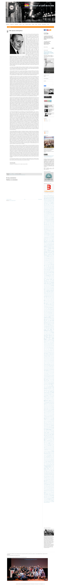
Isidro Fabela (51, 342)
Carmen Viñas (52, 263)
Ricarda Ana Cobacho (48, 470)
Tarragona (53, 484)
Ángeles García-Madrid (52, 223)
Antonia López (48, 226)
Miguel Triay (51, 430)
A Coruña (46, 203)
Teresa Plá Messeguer (49, 487)
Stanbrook (49, 483)
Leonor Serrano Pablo (46, 389)
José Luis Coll (49, 361)
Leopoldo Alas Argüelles (51, 389)
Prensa (45, 453)
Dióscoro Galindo (49, 285)
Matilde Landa (48, 424)
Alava (53, 206)
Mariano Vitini (47, 419)
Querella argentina (49, 455)
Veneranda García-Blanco (50, 494)
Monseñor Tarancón (52, 432)
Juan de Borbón (47, 374)
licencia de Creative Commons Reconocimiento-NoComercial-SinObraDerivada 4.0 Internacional (49, 156)
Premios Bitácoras (52, 452)
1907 (51, 195)
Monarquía (48, 432)
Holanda (53, 335)
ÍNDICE (48, 24)
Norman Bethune (50, 437)
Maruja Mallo (49, 421)
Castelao (49, 266)
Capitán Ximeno (45, 256)
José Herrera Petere (52, 360)
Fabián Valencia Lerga (52, 303)
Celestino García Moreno (46, 268)
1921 (53, 196)
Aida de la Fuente (51, 206)
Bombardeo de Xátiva (46, 250)
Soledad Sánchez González (48, 482)
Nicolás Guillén (46, 436)
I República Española (48, 337)
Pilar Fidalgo (53, 449)
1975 (50, 201)
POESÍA (36, 24)
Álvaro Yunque (47, 213)
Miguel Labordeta (45, 430)
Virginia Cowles (46, 500)
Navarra (48, 434)
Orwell (44, 440)
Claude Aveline (45, 272)
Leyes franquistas (50, 391)
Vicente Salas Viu (46, 497)
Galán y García (47, 320)
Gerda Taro (51, 325)
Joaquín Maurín (50, 350)
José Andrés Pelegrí (47, 354)
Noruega (53, 437)
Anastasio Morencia (50, 218)
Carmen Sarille (46, 263)
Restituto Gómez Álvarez (51, 467)
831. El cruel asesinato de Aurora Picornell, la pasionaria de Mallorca (51, 110)
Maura (47, 425)
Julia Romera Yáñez (52, 382)
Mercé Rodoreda (47, 427)
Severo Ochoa (52, 480)
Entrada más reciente (8, 199)
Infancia (53, 340)
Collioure (53, 273)
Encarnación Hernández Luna (48, 297)
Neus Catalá (51, 435)
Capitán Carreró (49, 255)
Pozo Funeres (49, 452)
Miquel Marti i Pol (49, 431)
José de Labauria (51, 357)
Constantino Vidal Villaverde (51, 277)
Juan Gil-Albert (48, 376)
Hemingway (52, 332)
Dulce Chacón (52, 288)
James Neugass (49, 344)
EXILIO (23, 24)
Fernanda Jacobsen (47, 308)
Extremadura (47, 303)
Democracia (52, 282)
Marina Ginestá (52, 419)
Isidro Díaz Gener (48, 342)
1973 (48, 201)
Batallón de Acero (52, 242)
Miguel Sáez (48, 430)
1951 (52, 199)
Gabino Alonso (47, 132)
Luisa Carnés (48, 399)
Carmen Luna (46, 262)
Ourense (49, 440)
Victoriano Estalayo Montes (46, 499)
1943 (52, 198)
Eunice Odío (51, 302)
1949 (49, 199)
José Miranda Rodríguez (46, 366)
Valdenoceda (52, 492)
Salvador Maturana (52, 477)
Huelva (44, 336)
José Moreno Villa (51, 366)
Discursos (52, 285)
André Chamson (49, 219)
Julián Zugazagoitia (51, 383)
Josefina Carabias (46, 370)
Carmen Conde (47, 260)
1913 (46, 196)
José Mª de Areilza (47, 362)
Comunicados (47, 275)
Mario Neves (45, 420)
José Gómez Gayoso (48, 360)
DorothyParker (52, 287)
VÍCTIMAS (20, 24)
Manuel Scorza (47, 407)
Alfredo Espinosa (52, 211)
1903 (47, 195)
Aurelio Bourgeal (50, 235)
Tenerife (51, 485)
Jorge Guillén (49, 352)
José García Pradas (47, 359)
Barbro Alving (53, 238)
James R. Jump (52, 344)
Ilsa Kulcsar (48, 339)
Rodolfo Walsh (45, 473)
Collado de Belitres (50, 273)
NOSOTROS (39, 24)
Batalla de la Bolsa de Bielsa (49, 241)
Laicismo (53, 386)
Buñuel (44, 252)
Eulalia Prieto (45, 302)
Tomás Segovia (47, 489)
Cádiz (44, 253)
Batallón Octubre (49, 243)
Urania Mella (47, 492)
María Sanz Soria (45, 417)
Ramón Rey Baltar (46, 463)
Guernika (48, 329)
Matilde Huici (45, 424)
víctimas (53, 497)
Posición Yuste (45, 452)
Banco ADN (49, 238)
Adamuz (49, 204)
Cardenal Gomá (51, 256)
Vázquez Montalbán (46, 494)
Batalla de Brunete (48, 240)
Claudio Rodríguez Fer (49, 272)
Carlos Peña (45, 258)
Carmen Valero (49, 263)
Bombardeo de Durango (46, 248)
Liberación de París (49, 392)
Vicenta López (48, 495)
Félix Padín (46, 307)
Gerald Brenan (48, 325)
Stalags (46, 483)
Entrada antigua (40, 199)
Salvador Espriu (48, 477)
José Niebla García (47, 367)
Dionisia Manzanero (46, 285)
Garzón (49, 321)
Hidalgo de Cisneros (48, 334)
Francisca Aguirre (50, 312)
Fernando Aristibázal (52, 308)
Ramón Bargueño (45, 460)
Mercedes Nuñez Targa (51, 427)
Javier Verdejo (50, 345)
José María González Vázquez (47, 364)
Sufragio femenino (48, 484)
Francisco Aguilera (47, 313)
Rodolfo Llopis (52, 472)
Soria (44, 483)
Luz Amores (51, 399)
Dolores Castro (50, 286)
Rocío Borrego (49, 472)
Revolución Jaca (46, 469)
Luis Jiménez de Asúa (49, 397)
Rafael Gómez (45, 458)
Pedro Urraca (47, 447)
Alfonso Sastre (45, 211)
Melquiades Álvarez (52, 426)
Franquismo (45, 317)
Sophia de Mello (52, 482)
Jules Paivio (46, 382)
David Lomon (49, 282)
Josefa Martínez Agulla (46, 369)
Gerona (53, 325)
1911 (44, 196)
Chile (47, 271)
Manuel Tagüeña (50, 407)
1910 (53, 195)
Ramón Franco (52, 460)
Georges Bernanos (45, 325)
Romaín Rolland (48, 473)
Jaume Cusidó (48, 345)
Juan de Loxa (50, 374)
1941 (49, 198)
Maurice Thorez (49, 425)
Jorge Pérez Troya (52, 352)
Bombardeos (49, 250)
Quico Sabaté (52, 455)
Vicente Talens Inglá (50, 497)
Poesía (52, 451)
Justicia (51, 384)
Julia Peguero (49, 382)
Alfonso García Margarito (46, 210)
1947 (47, 199)
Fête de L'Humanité (49, 310)
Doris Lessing (50, 287)
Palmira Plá (47, 442)
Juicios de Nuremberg (51, 381)
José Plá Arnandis (51, 367)
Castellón (51, 266)
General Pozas (46, 323)
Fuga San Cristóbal (52, 318)
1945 (44, 199)
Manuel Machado (50, 405)
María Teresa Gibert (52, 417)
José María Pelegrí (52, 364)
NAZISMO (33, 24)
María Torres (46, 133)
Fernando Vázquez (45, 310)
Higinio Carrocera (52, 334)
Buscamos (51, 252)
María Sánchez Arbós (47, 416)
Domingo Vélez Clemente (46, 287)
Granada (51, 327)
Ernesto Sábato (51, 300)
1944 (53, 198)
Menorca (44, 427)
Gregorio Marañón (48, 328)
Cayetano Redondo (49, 267)
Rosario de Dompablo (52, 475)
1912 (45, 196)
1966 (50, 200)
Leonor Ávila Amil (49, 388)
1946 (45, 199)
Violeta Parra (51, 499)
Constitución (45, 278)
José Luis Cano (46, 361)
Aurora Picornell (50, 236)
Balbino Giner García (50, 237)
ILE (46, 339)
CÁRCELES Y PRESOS (28, 24)
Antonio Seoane (52, 230)
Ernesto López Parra (47, 300)
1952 (53, 199)
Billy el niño (53, 245)
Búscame (48, 252)
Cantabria (47, 255)
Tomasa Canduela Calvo (51, 489)
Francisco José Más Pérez (47, 315)
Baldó (47, 238)
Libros (53, 392)
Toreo (49, 490)
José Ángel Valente (51, 354)
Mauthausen (52, 425)
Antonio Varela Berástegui (49, 231)
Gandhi (47, 321)
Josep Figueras (46, 371)
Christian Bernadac (50, 271)
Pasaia (51, 442)
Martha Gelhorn (51, 420)
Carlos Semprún (51, 258)
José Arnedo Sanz (48, 355)
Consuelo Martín (48, 278)
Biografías (45, 246)
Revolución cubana (52, 468)
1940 (47, 198)
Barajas (50, 238)
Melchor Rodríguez (47, 426)
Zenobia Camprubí (48, 502)
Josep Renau (49, 371)
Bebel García (52, 243)
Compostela (45, 275)
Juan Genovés (45, 376)
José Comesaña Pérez (47, 357)
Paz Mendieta (49, 444)
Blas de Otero (51, 246)
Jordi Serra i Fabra (45, 352)
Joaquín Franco (47, 350)
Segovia (44, 480)
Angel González (48, 220)
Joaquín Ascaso (45, 349)
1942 (50, 198)
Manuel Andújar (51, 402)
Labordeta (51, 386)
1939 (46, 198)
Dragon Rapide (49, 288)
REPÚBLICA (7, 24)
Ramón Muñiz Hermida (47, 462)
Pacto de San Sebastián (49, 441)
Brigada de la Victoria (50, 251)
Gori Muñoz (46, 327)
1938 (44, 198)
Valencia (45, 493)
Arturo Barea (47, 233)
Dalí (44, 282)
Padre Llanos (53, 441)
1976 (52, 201)
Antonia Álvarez (52, 225)
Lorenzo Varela (49, 394)
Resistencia (47, 467)
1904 (48, 195)
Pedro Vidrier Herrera (50, 447)
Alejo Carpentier (52, 209)
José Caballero (45, 356)
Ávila (44, 237)
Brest (47, 251)
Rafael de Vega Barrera (52, 457)
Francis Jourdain (46, 312)
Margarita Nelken (50, 410)
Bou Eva (46, 251)
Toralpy (48, 490)
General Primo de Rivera (50, 323)
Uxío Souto (50, 492)
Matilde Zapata (45, 425)
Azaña (45, 237)
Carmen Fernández (48, 261)
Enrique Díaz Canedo (50, 298)
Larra (51, 387)
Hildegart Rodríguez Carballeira (47, 335)
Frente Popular (49, 317)
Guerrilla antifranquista (49, 330)
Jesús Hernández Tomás (50, 347)
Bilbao (51, 245)
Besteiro (49, 245)
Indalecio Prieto (50, 340)
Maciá (53, 399)
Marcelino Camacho (46, 409)
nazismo (53, 434)
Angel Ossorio (48, 221)
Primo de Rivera (52, 453)
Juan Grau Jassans (49, 377)
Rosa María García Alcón (46, 475)
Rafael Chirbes (45, 457)
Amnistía (47, 215)
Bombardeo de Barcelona (51, 247)
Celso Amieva (50, 268)
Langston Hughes (45, 387)
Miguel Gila (45, 429)
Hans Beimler (51, 331)
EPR (44, 300)
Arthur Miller (45, 233)
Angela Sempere (47, 223)
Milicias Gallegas (45, 431)
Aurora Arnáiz (47, 236)
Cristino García (49, 280)
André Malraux (52, 219)
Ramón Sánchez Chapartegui (51, 463)
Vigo (49, 499)
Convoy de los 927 (52, 278)
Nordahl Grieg (47, 437)
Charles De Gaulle (47, 270)
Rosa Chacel (52, 474)
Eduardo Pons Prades (49, 290)
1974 (49, 201)
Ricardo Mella (52, 470)
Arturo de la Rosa (51, 233)
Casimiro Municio (45, 266)
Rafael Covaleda (48, 457)
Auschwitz (53, 236)
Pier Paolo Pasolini (50, 449)
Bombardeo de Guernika (51, 248)
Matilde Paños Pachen (52, 424)
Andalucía (46, 219)
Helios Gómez (49, 332)
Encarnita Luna (47, 298)
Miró (51, 431)
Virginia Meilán (49, 500)
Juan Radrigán (49, 379)
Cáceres (53, 252)
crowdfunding (52, 280)
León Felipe (45, 388)
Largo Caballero (49, 387)
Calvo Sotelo (49, 253)
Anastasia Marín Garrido (46, 218)
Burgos (46, 252)
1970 (44, 201)
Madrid (45, 400)
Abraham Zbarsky (45, 204)
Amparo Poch (45, 216)
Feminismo (51, 307)
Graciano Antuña (48, 327)
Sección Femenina (48, 479)
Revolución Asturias (46, 468)
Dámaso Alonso (46, 282)
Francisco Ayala (50, 313)
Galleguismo (45, 321)
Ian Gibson (52, 337)
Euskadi (53, 302)
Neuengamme (48, 435)
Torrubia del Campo (52, 490)
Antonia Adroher (49, 225)
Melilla (49, 426)
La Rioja (49, 386)
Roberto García (46, 472)
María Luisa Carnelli (48, 415)
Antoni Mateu (46, 225)
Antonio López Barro (52, 228)
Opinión (45, 439)
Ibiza (53, 337)
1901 (46, 195)
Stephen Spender (52, 483)
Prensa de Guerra (48, 453)
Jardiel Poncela (45, 345)
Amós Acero (49, 215)
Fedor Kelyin (50, 305)
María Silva (49, 417)
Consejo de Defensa (46, 277)
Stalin (47, 483)
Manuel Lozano (47, 405)
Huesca (46, 336)
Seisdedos (47, 480)
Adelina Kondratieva (52, 204)
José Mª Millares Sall (51, 362)
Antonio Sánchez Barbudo (48, 230)
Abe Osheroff (49, 203)
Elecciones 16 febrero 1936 (47, 292)
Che (49, 270)
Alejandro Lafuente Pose (47, 209)
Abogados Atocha (52, 203)
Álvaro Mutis (45, 213)
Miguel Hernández (48, 429)
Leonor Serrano (52, 388)
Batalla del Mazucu (48, 242)
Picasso (47, 449)
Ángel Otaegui (51, 221)
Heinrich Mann (46, 332)
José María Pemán (45, 365)
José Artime (52, 355)
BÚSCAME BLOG (44, 24)
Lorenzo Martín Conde (46, 394)
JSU (53, 372)
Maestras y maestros (48, 400)
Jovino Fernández (48, 372)
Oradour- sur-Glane (48, 439)
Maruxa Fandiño (47, 422)
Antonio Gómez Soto (48, 228)
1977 (53, 201)
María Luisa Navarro (52, 415)
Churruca (53, 271)
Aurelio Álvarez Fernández (46, 235)
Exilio (44, 303)
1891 (45, 195)
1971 (45, 201)
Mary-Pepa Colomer (52, 422)
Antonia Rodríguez (52, 226)
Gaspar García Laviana (52, 321)
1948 (48, 199)
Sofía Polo (45, 482)
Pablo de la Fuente (52, 440)
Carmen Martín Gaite (50, 262)
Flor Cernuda (53, 310)
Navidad (50, 434)
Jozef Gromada (51, 372)
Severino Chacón (49, 480)
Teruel (51, 487)
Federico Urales (46, 305)
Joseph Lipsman (52, 371)
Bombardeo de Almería (46, 247)
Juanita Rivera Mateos (46, 381)
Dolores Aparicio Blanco (46, 286)
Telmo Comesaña (49, 485)
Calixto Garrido (46, 253)
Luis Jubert (52, 397)
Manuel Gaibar (49, 404)
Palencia (45, 442)
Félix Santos (48, 307)
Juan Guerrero (52, 377)
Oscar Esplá (47, 440)
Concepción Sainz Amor (52, 275)
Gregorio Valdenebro (52, 328)
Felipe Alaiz (52, 305)
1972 (46, 201)
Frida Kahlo (52, 317)
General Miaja (45, 322)
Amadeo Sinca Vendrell (49, 214)
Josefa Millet (49, 369)
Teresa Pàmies (45, 487)
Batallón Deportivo (45, 243)
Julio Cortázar (49, 384)
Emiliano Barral (50, 295)
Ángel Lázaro (51, 220)
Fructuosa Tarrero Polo (47, 318)
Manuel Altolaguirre (47, 402)
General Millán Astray (49, 322)
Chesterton (51, 270)
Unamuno (45, 492)
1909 (52, 195)
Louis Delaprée (46, 395)
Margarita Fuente (46, 410)
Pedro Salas (51, 446)
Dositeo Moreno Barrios (46, 288)
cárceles (48, 256)
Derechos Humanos (49, 283)
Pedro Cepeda (52, 444)
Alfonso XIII (48, 211)
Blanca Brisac (47, 246)
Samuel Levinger (45, 478)
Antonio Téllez (45, 231)
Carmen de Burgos (50, 260)
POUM (47, 452)
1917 (50, 196)
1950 (50, 199)
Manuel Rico (45, 407)
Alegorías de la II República (49, 208)
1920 (52, 196)
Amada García (51, 213)
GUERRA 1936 (12, 24)
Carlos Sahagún (48, 258)
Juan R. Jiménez (46, 379)
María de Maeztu (47, 412)
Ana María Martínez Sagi (51, 216)
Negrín (44, 435)
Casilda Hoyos (52, 265)
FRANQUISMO (16, 24)
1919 (51, 196)
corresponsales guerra (49, 279)
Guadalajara (45, 329)
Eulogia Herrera (48, 302)
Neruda (46, 435)
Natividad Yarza (45, 434)
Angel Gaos (45, 220)
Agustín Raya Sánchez (47, 206)
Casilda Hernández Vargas (48, 265)
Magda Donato (52, 400)
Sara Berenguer (52, 478)
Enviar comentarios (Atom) (12, 200)
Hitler (51, 335)
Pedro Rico (49, 446)
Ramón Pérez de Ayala (52, 462)
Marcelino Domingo (50, 409)
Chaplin (44, 270)
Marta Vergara (48, 420)
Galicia (53, 320)
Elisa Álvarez (53, 293)
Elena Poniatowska (49, 293)
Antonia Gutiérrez (45, 226)
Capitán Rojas (52, 255)
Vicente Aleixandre (52, 495)
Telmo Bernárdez (45, 485)
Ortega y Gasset (52, 439)
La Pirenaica (46, 386)
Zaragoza (45, 502)
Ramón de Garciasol (49, 460)
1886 (44, 195)
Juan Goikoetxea (51, 376)
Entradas (45, 119)
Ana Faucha (48, 216)
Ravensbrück (49, 465)
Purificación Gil (45, 455)
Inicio (24, 199)
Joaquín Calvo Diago (50, 349)
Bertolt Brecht (46, 245)
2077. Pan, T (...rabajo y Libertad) (50, 114)
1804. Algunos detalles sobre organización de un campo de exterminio (51, 106)
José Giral (50, 359)
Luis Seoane (45, 399)
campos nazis (50, 254)
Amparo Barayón (52, 215)
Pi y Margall (45, 449)
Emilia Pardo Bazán (47, 295)
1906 (50, 195)
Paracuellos (50, 442)
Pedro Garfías (49, 445)
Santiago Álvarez (49, 478)
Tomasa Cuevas (45, 490)
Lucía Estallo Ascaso (51, 395)
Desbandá (53, 283)
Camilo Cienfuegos (52, 253)
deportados (45, 283)
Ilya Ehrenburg (50, 339)
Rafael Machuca (48, 458)
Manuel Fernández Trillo (46, 404)
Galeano (51, 320)
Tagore (51, 484)
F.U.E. (48, 303)
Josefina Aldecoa (52, 369)
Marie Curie (50, 419)
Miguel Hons (53, 429)
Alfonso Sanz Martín (51, 210)
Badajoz (47, 237)
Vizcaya (52, 500)
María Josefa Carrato (51, 414)
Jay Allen (53, 345)
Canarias (45, 255)
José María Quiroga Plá (50, 365)
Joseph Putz (45, 372)
